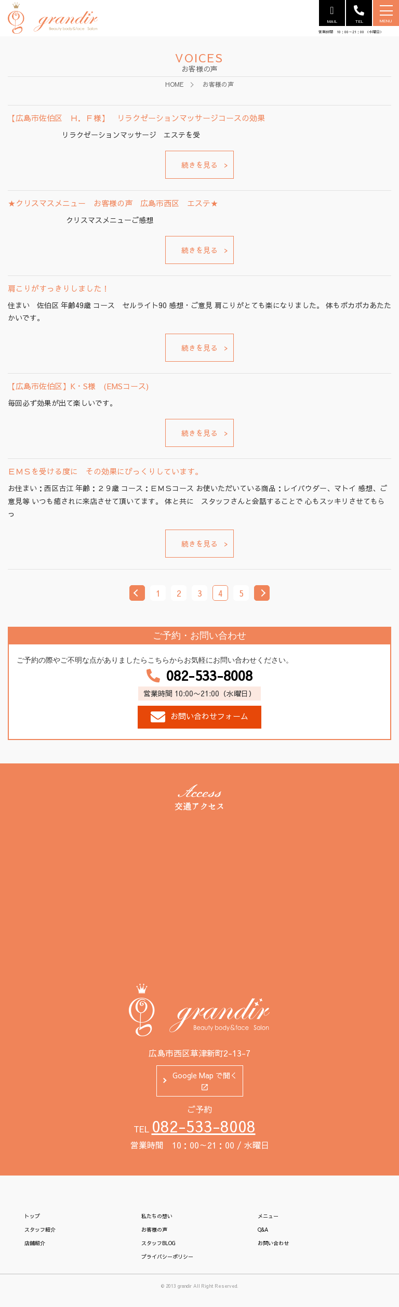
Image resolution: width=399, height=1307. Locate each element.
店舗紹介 (34, 1243)
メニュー (268, 1216)
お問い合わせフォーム (199, 717)
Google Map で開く (204, 1081)
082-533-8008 (199, 675)
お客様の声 (154, 1229)
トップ (32, 1216)
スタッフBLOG (158, 1243)
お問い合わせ (273, 1243)
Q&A (263, 1229)
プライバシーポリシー (167, 1256)
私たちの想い (156, 1216)
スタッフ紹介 (40, 1229)
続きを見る (199, 165)
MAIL (332, 14)
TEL (359, 14)
